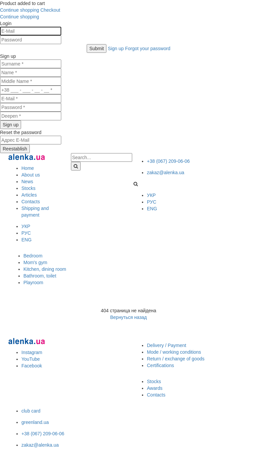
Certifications (160, 365)
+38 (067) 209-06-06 (168, 161)
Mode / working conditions (174, 352)
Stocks (154, 381)
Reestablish (15, 148)
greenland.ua (35, 422)
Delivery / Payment (166, 345)
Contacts (156, 395)
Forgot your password (147, 48)
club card (30, 411)
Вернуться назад (128, 317)
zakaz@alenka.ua (165, 172)
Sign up (116, 48)
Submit (96, 48)
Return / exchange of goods (175, 358)
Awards (154, 388)
